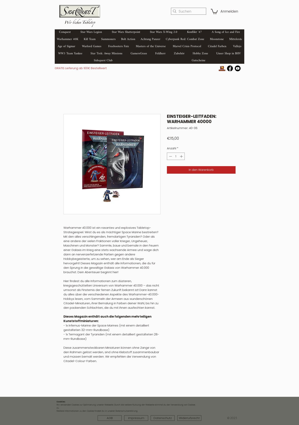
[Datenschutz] (163, 418)
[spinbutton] (176, 156)
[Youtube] (238, 68)
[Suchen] (188, 11)
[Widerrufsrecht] (189, 418)
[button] (214, 11)
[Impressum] (136, 418)
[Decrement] (170, 156)
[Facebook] (230, 68)
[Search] (240, 37)
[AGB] (110, 418)
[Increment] (181, 156)
